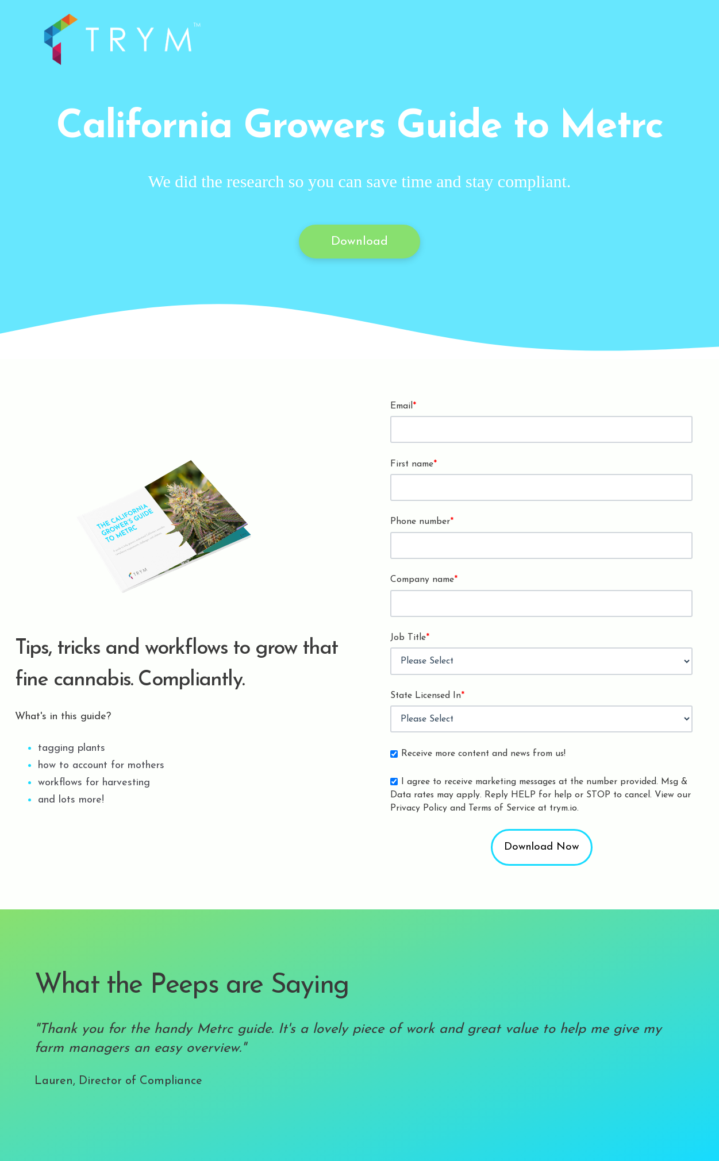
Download (359, 242)
